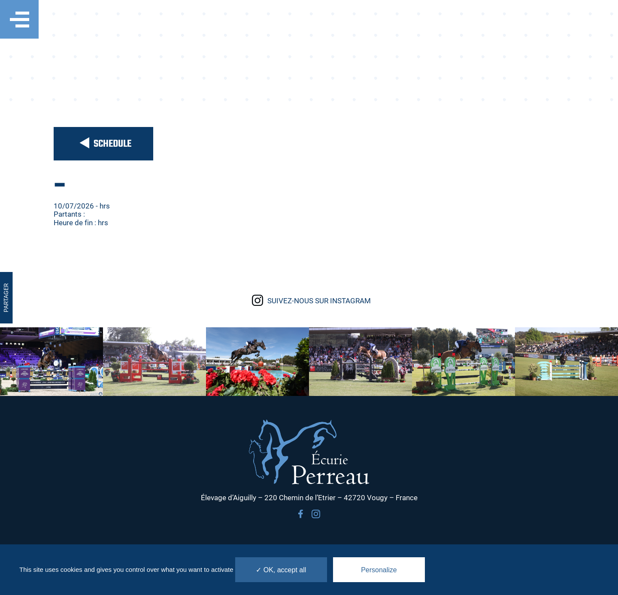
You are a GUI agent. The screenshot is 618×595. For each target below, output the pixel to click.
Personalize (379, 570)
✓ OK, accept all (281, 570)
